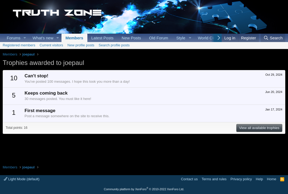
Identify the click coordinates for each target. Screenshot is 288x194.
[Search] (273, 38)
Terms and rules (214, 179)
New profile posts (80, 45)
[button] (25, 38)
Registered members (19, 45)
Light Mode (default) (21, 179)
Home (271, 179)
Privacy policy (241, 179)
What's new (43, 38)
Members (74, 38)
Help (259, 179)
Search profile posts (114, 45)
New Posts (131, 38)
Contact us (189, 179)
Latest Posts (102, 38)
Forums (13, 38)
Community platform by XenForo (144, 189)
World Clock (209, 38)
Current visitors (51, 45)
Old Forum (158, 38)
